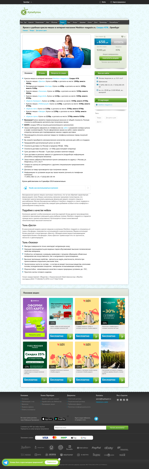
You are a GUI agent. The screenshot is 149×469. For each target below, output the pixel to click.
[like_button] (122, 37)
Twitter (124, 400)
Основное (28, 73)
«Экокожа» (42, 91)
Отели (90, 22)
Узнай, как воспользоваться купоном (43, 188)
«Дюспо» (41, 81)
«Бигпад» (48, 86)
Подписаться (51, 462)
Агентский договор (74, 399)
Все (22, 22)
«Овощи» (41, 111)
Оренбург (26, 2)
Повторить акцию (110, 58)
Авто (48, 22)
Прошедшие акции (48, 404)
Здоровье (83, 22)
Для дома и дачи (111, 118)
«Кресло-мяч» (31, 108)
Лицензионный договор (76, 401)
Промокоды (103, 22)
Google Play (60, 419)
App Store (47, 419)
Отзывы (42, 73)
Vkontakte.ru (121, 400)
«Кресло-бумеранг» (34, 101)
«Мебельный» (43, 104)
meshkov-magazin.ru (105, 105)
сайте (65, 128)
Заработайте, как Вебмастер (52, 401)
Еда (25, 22)
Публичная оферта (74, 404)
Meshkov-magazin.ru (61, 78)
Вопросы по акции (58, 73)
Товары (63, 22)
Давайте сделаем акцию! (50, 399)
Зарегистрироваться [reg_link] (119, 2)
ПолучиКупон (114, 22)
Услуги (75, 22)
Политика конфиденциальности (79, 407)
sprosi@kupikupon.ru (103, 399)
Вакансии (25, 404)
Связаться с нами (102, 402)
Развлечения (40, 22)
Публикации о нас (28, 401)
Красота (31, 22)
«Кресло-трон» (32, 116)
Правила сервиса (28, 407)
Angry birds (42, 96)
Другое (99, 122)
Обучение (55, 22)
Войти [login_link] (104, 2)
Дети (96, 22)
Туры (69, 22)
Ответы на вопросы (28, 410)
